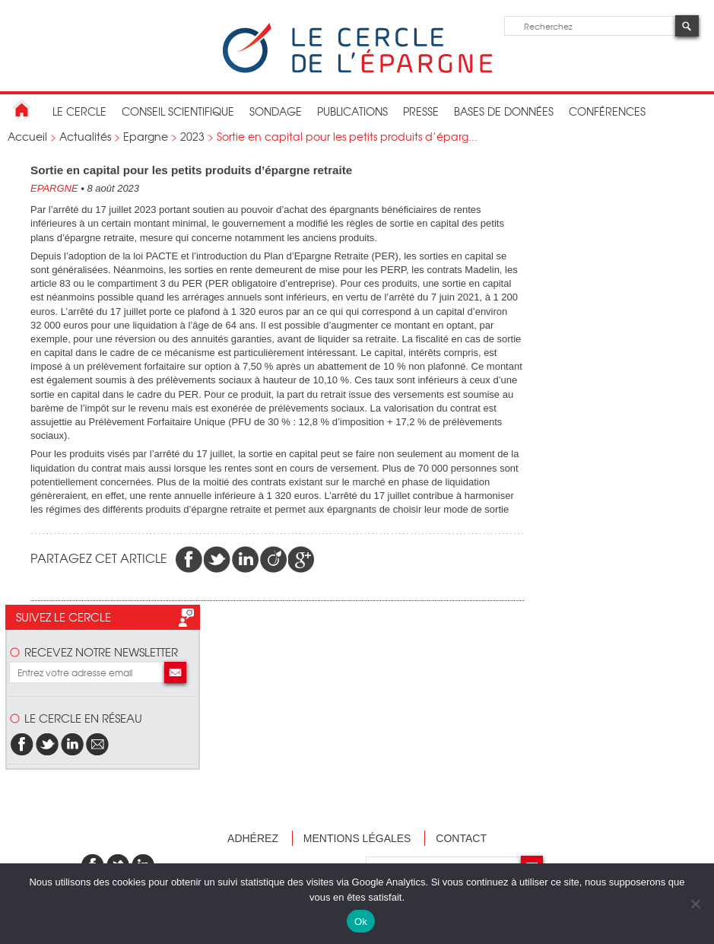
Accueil (27, 136)
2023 (192, 136)
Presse (421, 111)
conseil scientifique (178, 111)
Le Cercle (79, 111)
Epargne (145, 136)
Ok (360, 921)
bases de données (504, 111)
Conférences (607, 111)
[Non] (695, 903)
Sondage (275, 111)
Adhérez (252, 838)
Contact (461, 838)
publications (352, 111)
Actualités (85, 136)
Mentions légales (357, 838)
